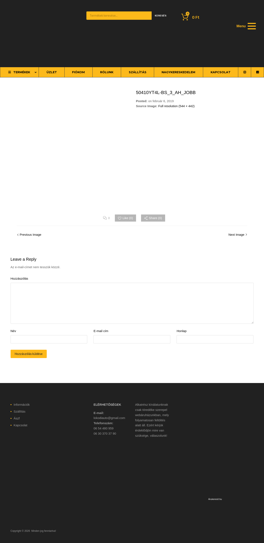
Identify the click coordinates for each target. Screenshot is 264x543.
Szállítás (20, 411)
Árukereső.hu (215, 499)
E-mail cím (100, 331)
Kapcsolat (20, 425)
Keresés (160, 15)
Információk (22, 404)
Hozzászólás (19, 278)
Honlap (182, 331)
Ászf (17, 418)
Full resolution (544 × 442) (176, 106)
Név (13, 331)
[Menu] (245, 26)
